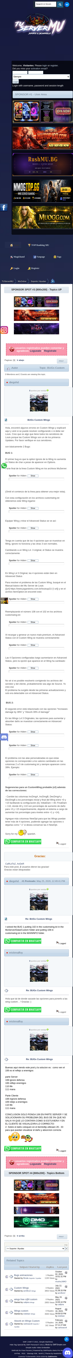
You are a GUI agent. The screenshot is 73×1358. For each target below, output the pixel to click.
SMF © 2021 (33, 1342)
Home (13, 245)
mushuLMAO (61, 1281)
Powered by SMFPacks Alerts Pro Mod (48, 1350)
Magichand (15, 256)
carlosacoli (27, 1324)
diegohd (14, 382)
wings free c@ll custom (25, 1299)
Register (32, 268)
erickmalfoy (16, 952)
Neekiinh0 (57, 1353)
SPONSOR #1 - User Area (31, 94)
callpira (26, 1302)
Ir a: (66, 1245)
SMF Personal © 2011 (35, 1345)
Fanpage (37, 256)
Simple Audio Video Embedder (38, 1348)
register (54, 65)
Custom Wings (21, 1288)
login (44, 65)
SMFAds (15, 1350)
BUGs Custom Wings (38, 420)
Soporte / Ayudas (35, 1278)
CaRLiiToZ (10, 864)
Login (13, 268)
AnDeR (20, 864)
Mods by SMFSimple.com (55, 1345)
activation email (39, 68)
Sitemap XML (32, 1353)
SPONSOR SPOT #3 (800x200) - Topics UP (36, 289)
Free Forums (26, 1350)
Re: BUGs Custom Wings (38, 919)
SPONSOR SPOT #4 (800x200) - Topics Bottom (36, 1173)
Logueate (35, 350)
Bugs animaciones (23, 1275)
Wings (33, 1291)
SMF (25, 1342)
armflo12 (27, 1291)
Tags (55, 256)
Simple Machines (46, 1342)
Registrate (50, 350)
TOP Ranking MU (37, 245)
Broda (25, 1278)
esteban (26, 1314)
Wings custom (21, 1311)
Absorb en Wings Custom (27, 1321)
